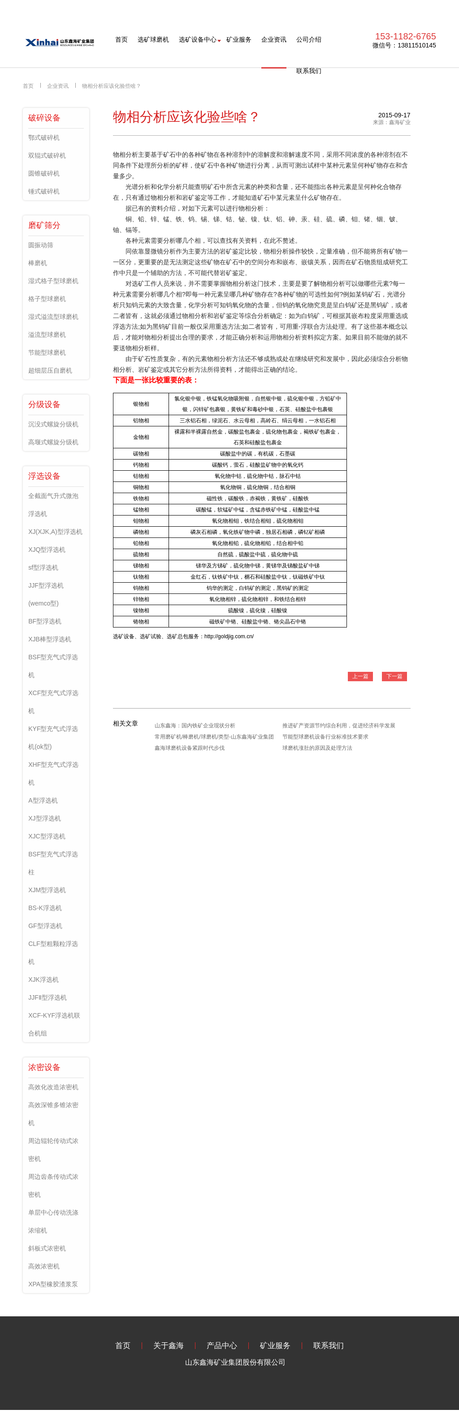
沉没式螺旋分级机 (53, 424)
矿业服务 (238, 39)
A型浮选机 (42, 800)
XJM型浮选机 (47, 890)
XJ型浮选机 (44, 818)
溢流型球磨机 (47, 334)
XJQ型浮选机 (46, 549)
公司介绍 (308, 39)
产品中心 (222, 1345)
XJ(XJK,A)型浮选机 (55, 531)
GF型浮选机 (45, 925)
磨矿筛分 (44, 225)
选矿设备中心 (198, 39)
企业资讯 (273, 39)
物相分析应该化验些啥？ (111, 86)
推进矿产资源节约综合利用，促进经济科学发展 (338, 725)
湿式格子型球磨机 (53, 280)
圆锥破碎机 (44, 173)
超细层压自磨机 (50, 370)
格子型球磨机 (47, 298)
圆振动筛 (40, 245)
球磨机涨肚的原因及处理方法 (317, 748)
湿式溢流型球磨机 (53, 316)
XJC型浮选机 (46, 836)
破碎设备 (44, 117)
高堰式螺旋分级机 (53, 442)
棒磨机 (37, 262)
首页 (121, 39)
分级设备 (44, 404)
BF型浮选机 (44, 621)
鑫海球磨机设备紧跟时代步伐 (190, 748)
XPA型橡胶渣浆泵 (53, 1284)
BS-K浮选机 (45, 907)
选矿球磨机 (153, 39)
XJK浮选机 (43, 979)
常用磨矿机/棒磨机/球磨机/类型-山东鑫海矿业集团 (214, 737)
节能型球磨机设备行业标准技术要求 (325, 737)
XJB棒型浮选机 (49, 639)
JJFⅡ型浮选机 (47, 997)
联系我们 (308, 70)
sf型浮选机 (43, 567)
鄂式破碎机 (44, 137)
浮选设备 (44, 476)
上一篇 (360, 676)
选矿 (138, 283)
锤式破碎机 (44, 191)
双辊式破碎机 (47, 155)
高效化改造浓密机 (53, 1087)
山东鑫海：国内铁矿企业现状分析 (195, 725)
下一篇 (394, 676)
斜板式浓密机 (47, 1248)
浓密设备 (44, 1067)
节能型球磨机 (47, 352)
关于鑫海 (168, 1345)
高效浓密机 (44, 1266)
